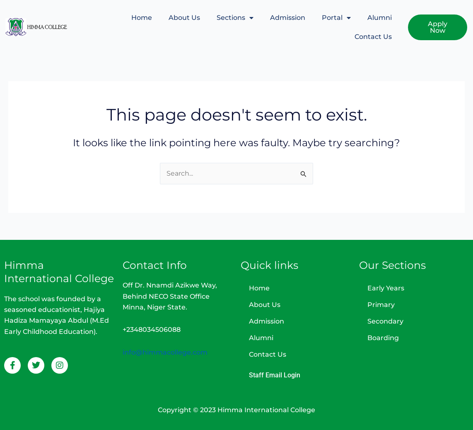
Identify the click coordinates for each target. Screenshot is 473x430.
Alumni (379, 18)
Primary (381, 305)
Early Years (385, 288)
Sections (234, 17)
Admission (287, 18)
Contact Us (372, 37)
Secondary (385, 321)
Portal (335, 17)
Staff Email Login (274, 375)
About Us (184, 18)
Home (141, 18)
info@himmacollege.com (165, 352)
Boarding (383, 338)
